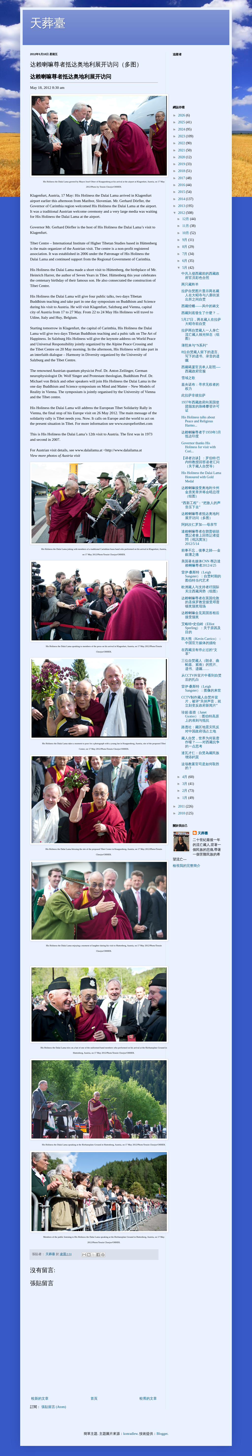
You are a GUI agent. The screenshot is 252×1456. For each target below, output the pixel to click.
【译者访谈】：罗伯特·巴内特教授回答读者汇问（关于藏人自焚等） (200, 462)
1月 (185, 798)
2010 (182, 813)
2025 (182, 122)
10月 (186, 233)
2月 (185, 790)
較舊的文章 (148, 1398)
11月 (186, 226)
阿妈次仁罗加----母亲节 (199, 524)
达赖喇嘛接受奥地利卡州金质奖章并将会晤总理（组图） (200, 492)
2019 (182, 164)
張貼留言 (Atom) (53, 1407)
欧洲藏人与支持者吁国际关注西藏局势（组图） (200, 589)
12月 (186, 219)
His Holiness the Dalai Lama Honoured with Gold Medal (201, 477)
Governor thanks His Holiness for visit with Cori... (198, 447)
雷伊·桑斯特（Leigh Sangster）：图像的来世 (201, 689)
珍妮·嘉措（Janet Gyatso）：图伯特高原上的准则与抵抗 (200, 717)
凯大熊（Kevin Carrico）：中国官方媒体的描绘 (201, 641)
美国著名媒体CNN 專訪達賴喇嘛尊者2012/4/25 (200, 563)
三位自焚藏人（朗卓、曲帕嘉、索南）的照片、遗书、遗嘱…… (200, 665)
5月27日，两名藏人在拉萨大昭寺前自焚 (201, 322)
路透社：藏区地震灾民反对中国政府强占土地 (200, 729)
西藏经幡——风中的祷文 (200, 306)
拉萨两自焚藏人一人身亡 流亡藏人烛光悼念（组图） (200, 335)
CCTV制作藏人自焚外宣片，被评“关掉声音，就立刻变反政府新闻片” (201, 702)
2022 (182, 143)
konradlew (130, 1434)
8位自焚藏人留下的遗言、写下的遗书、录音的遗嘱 (201, 356)
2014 (182, 199)
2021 (182, 150)
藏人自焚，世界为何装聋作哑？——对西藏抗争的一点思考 (200, 742)
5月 (185, 267)
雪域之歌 (188, 378)
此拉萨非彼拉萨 (193, 395)
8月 (185, 247)
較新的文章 (39, 1398)
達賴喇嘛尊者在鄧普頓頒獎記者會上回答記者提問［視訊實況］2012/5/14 (200, 538)
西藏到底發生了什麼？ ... (200, 313)
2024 (182, 129)
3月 (185, 784)
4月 (185, 777)
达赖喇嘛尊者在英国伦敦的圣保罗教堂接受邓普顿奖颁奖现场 (200, 602)
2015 (182, 192)
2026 (182, 115)
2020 (182, 157)
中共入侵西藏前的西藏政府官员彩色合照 (200, 276)
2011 (182, 806)
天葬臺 (47, 23)
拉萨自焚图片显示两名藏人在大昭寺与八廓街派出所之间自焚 (200, 295)
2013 (182, 206)
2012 (182, 213)
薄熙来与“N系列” (194, 345)
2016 (182, 185)
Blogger (162, 1434)
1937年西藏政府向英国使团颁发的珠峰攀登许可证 (200, 406)
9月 (185, 240)
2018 (182, 171)
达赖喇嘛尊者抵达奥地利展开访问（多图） (200, 516)
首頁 (94, 1398)
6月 (185, 261)
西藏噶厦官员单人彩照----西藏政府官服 (200, 369)
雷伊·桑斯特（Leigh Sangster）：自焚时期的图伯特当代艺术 (201, 576)
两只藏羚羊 (190, 284)
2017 (182, 178)
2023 (182, 136)
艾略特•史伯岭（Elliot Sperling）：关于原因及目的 (201, 628)
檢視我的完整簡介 (186, 866)
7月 (185, 254)
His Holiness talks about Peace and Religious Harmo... (198, 421)
